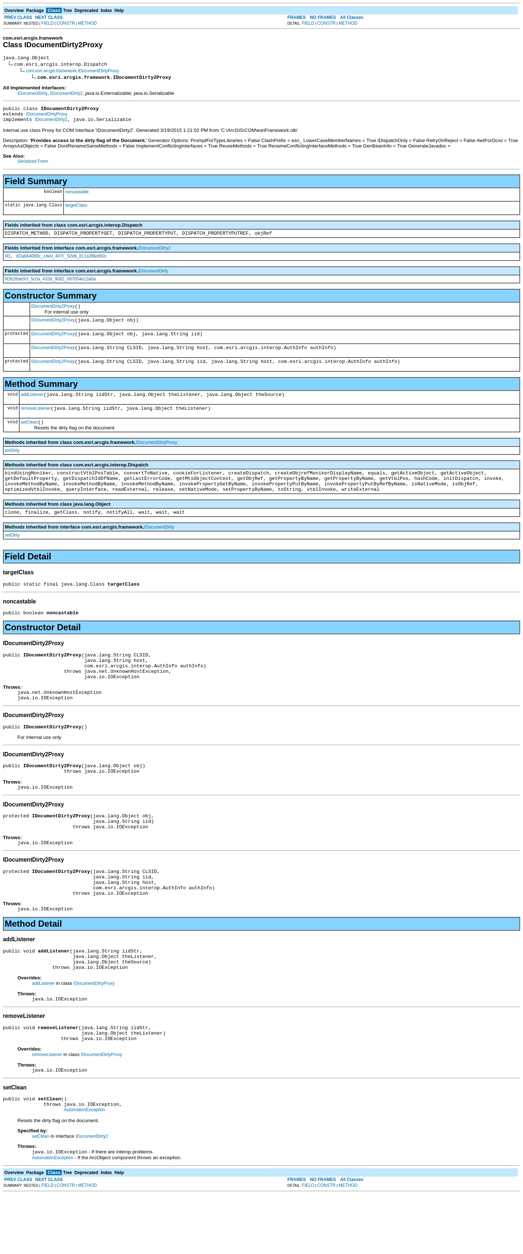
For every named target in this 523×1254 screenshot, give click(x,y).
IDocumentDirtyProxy (46, 117)
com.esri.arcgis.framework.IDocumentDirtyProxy (72, 71)
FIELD (47, 23)
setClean (29, 437)
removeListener (36, 422)
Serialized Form (32, 165)
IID (7, 262)
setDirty (12, 465)
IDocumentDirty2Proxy (53, 313)
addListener (32, 407)
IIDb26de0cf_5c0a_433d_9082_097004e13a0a (50, 285)
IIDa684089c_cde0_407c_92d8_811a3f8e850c (61, 262)
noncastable (77, 196)
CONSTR (66, 23)
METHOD (87, 23)
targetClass (76, 209)
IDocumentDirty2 (66, 94)
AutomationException (84, 1168)
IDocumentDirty (32, 94)
